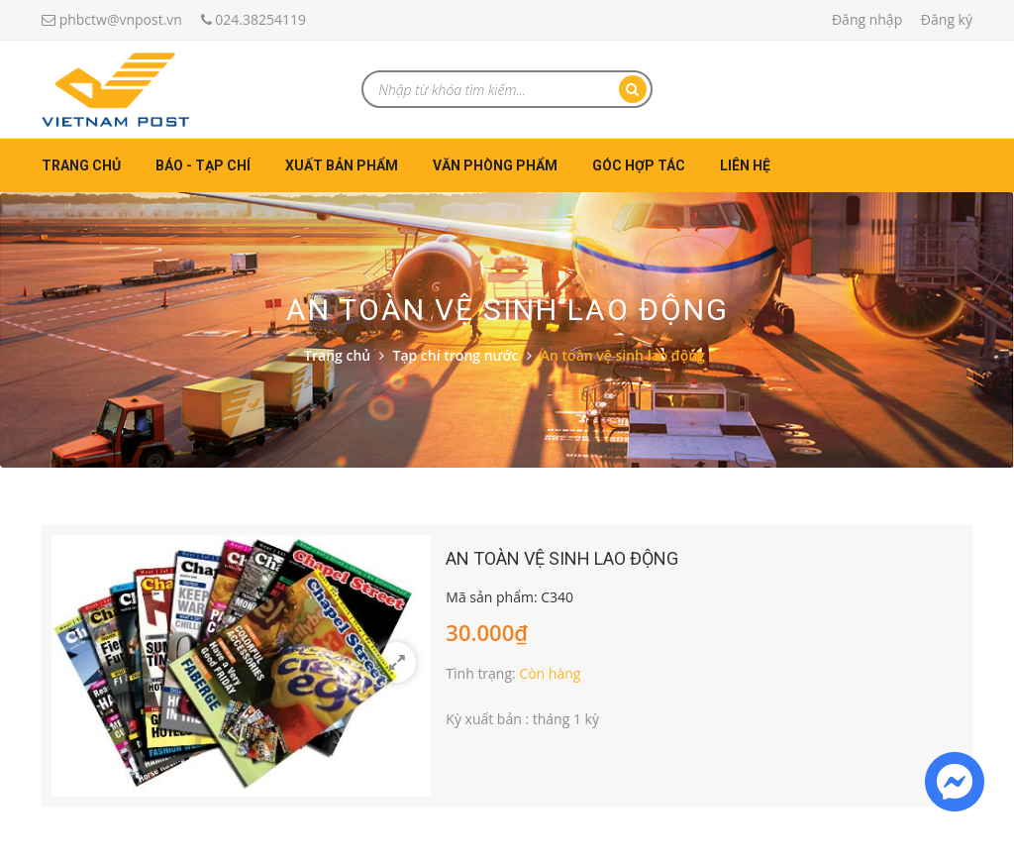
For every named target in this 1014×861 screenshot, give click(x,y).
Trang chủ (81, 165)
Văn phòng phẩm (495, 165)
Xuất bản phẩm (341, 165)
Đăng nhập (867, 19)
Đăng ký (946, 19)
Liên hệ (745, 165)
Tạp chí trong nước (455, 355)
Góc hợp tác (638, 165)
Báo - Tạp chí (203, 165)
